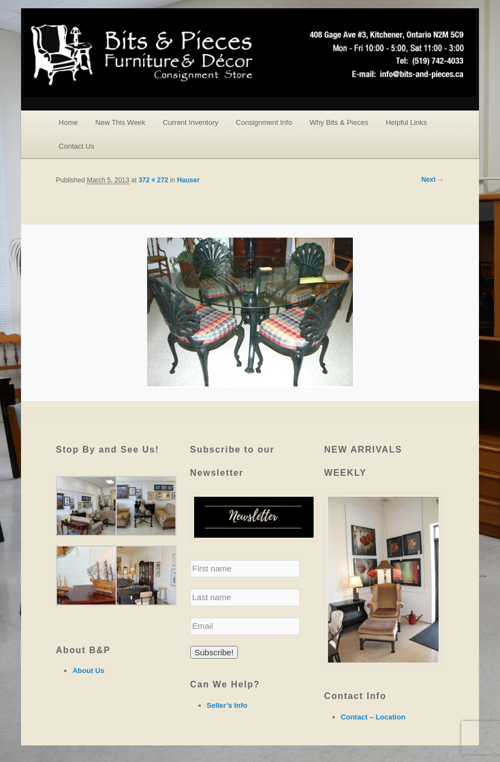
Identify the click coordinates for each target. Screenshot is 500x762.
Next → (432, 179)
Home (68, 122)
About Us (88, 670)
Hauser (188, 180)
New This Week (120, 122)
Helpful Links (406, 122)
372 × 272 (153, 180)
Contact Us (76, 146)
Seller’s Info (227, 705)
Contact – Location (373, 717)
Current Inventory (190, 122)
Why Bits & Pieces (339, 122)
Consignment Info (264, 122)
